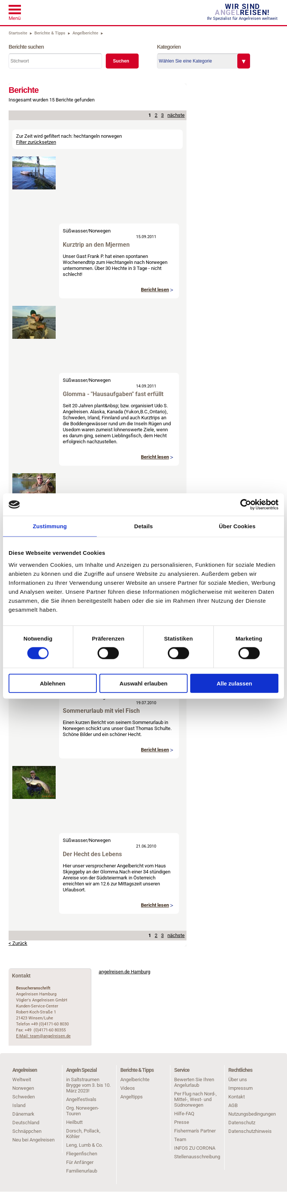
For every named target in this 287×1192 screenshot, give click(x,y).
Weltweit (21, 1079)
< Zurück (18, 943)
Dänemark (23, 1114)
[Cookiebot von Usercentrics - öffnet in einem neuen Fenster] (245, 504)
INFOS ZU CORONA (194, 1148)
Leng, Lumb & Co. (84, 1145)
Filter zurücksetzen (36, 142)
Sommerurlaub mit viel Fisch (101, 710)
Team (180, 1139)
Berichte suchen (26, 47)
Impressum (240, 1088)
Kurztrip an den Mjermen (96, 244)
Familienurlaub (81, 1171)
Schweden (23, 1097)
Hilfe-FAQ (184, 1113)
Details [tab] (143, 526)
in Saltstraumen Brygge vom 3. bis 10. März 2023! (88, 1085)
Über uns (237, 1079)
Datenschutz (241, 1122)
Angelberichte (134, 1079)
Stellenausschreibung (197, 1156)
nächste (176, 115)
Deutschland (25, 1122)
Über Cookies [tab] (237, 526)
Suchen (121, 61)
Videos (127, 1088)
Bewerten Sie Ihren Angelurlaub (194, 1082)
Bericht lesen (155, 289)
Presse (181, 1122)
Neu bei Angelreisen (33, 1140)
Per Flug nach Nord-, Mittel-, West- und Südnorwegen (195, 1099)
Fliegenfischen (81, 1153)
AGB (233, 1105)
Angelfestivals (81, 1099)
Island (18, 1105)
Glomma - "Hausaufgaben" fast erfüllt (113, 394)
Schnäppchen (26, 1131)
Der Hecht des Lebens (92, 854)
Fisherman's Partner (195, 1131)
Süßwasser (75, 231)
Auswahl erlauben (143, 683)
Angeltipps (131, 1097)
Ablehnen (52, 683)
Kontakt (236, 1097)
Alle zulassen (234, 683)
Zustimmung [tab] (50, 526)
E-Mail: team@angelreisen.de (43, 1036)
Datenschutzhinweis (250, 1131)
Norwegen (100, 231)
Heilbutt (74, 1122)
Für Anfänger (79, 1162)
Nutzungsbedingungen (252, 1114)
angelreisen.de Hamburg (124, 971)
